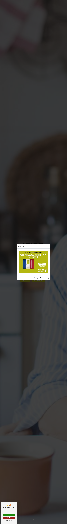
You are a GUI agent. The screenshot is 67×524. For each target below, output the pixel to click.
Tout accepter (9, 514)
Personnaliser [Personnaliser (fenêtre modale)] (9, 520)
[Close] (48, 246)
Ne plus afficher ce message (42, 278)
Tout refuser (9, 517)
